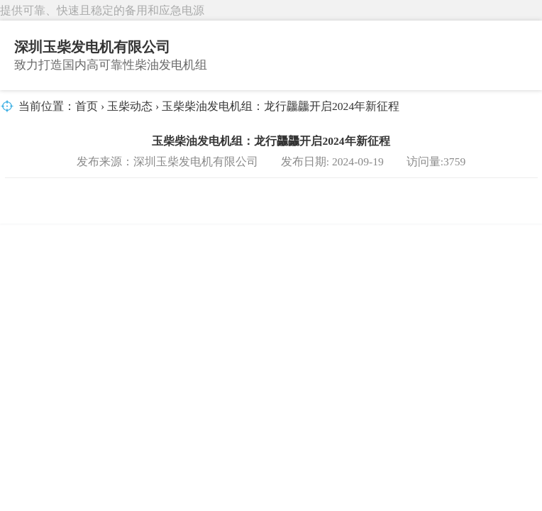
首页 (86, 106)
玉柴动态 (130, 106)
